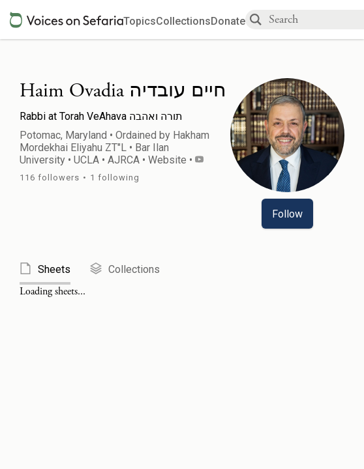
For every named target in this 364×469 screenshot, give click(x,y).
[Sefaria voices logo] (66, 20)
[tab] (55, 270)
